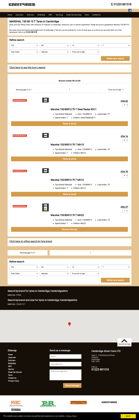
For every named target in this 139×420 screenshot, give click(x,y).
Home (10, 355)
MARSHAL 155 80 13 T (16, 304)
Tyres (10, 375)
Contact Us (12, 378)
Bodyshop (12, 363)
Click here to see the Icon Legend (27, 67)
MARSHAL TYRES (14, 295)
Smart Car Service (15, 372)
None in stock (69, 123)
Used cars (12, 357)
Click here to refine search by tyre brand (30, 241)
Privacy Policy (13, 381)
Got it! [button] (128, 416)
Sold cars (11, 360)
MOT (10, 366)
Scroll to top (124, 342)
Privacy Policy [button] (71, 416)
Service (11, 369)
